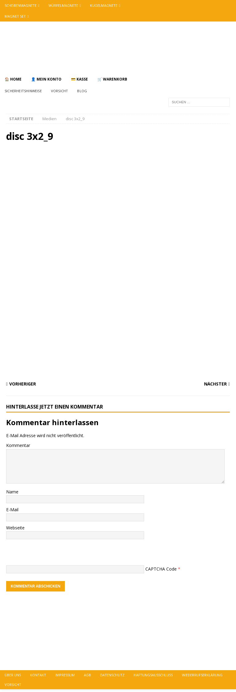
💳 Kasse (79, 79)
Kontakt (38, 675)
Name (12, 492)
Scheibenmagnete (21, 5)
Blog (82, 91)
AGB (87, 675)
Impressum (65, 675)
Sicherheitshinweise (23, 91)
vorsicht (13, 684)
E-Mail (12, 509)
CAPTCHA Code (161, 569)
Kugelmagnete (103, 5)
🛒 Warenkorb (112, 79)
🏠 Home (13, 79)
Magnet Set (15, 16)
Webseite (15, 528)
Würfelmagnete (63, 5)
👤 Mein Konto (46, 79)
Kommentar (18, 445)
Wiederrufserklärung (202, 675)
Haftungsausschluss (153, 675)
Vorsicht (59, 91)
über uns (13, 675)
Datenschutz (112, 675)
